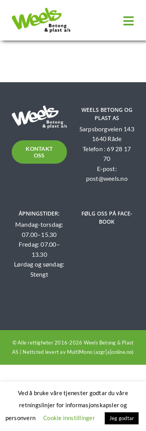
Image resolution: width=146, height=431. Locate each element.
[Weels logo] (41, 10)
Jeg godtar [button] (121, 418)
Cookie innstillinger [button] (69, 417)
